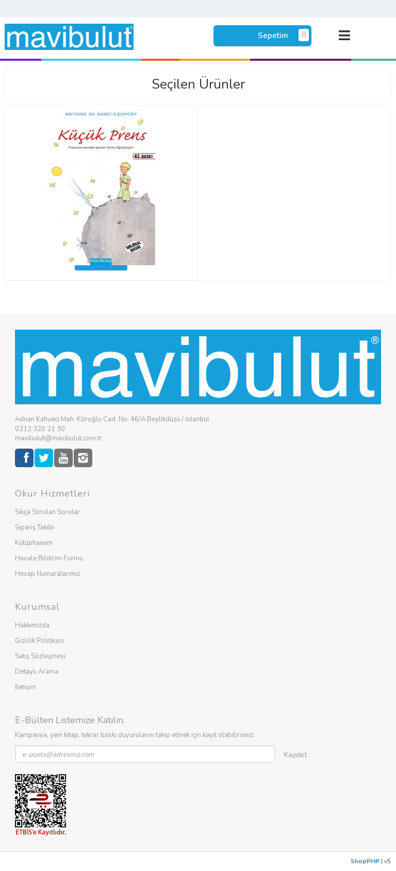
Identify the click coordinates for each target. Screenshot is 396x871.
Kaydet (295, 755)
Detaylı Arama (36, 671)
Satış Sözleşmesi (40, 656)
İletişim (25, 687)
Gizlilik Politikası (39, 640)
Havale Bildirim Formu (49, 558)
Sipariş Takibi (34, 527)
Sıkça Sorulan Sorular (47, 512)
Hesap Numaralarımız (47, 573)
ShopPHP (365, 861)
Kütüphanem (34, 543)
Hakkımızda (32, 625)
